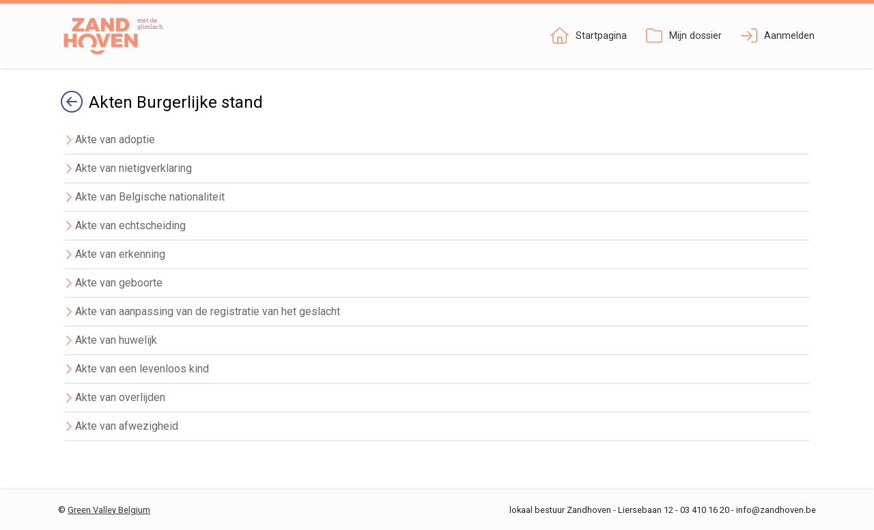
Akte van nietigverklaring (133, 168)
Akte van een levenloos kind (142, 368)
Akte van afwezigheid (126, 425)
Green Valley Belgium (109, 510)
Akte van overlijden (120, 397)
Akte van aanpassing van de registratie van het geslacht (207, 311)
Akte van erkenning (120, 254)
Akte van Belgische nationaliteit (150, 196)
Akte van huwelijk (116, 340)
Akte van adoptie (115, 139)
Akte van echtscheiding (130, 225)
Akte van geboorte (119, 282)
